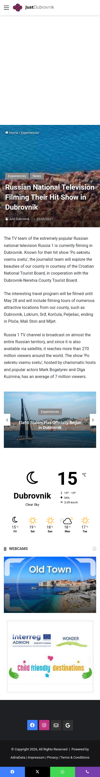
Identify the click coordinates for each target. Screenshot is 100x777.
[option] (50, 420)
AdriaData (18, 757)
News (37, 176)
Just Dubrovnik (19, 219)
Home (11, 133)
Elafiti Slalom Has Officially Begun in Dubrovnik (50, 425)
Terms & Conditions (74, 757)
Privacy (52, 757)
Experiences (30, 133)
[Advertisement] (50, 67)
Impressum (36, 757)
